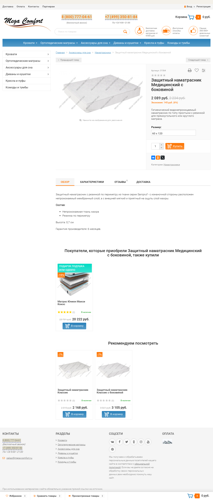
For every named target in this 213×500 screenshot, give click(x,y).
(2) (66, 312)
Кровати (29, 43)
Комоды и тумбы (178, 43)
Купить (177, 146)
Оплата (21, 6)
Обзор (65, 181)
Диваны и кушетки (125, 43)
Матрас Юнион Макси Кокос (71, 303)
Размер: (156, 127)
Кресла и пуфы (154, 43)
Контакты (33, 6)
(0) (66, 401)
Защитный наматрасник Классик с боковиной (112, 391)
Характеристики (92, 181)
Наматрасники (172, 164)
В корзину (77, 325)
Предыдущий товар (68, 60)
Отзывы (120, 181)
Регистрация (204, 6)
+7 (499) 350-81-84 (121, 17)
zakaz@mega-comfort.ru (19, 458)
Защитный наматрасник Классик (73, 391)
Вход (188, 6)
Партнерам (48, 6)
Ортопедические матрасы (57, 43)
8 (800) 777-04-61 (77, 17)
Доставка (7, 6)
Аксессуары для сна (94, 43)
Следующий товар (198, 60)
